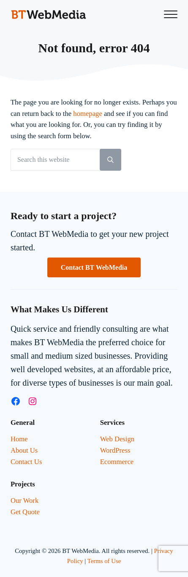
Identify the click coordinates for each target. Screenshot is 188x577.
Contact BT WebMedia (94, 267)
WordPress (115, 450)
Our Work (24, 500)
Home (19, 439)
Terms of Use (104, 561)
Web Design (117, 439)
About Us (24, 450)
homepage (87, 114)
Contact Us (26, 462)
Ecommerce (117, 462)
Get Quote (25, 512)
